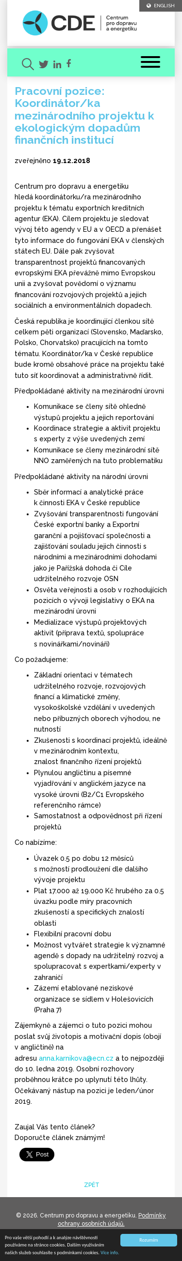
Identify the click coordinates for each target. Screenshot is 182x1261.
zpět (91, 1185)
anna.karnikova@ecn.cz (76, 1058)
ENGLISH (161, 5)
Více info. (109, 1252)
